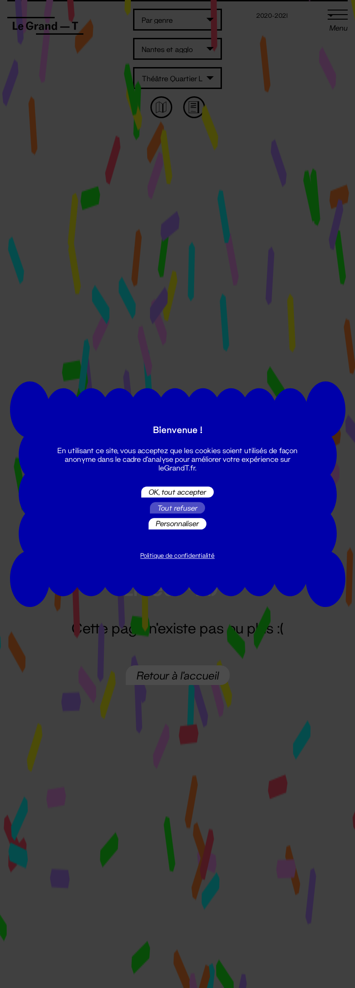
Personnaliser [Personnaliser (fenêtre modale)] (177, 523)
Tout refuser (177, 507)
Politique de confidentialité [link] (177, 555)
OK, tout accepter (177, 491)
